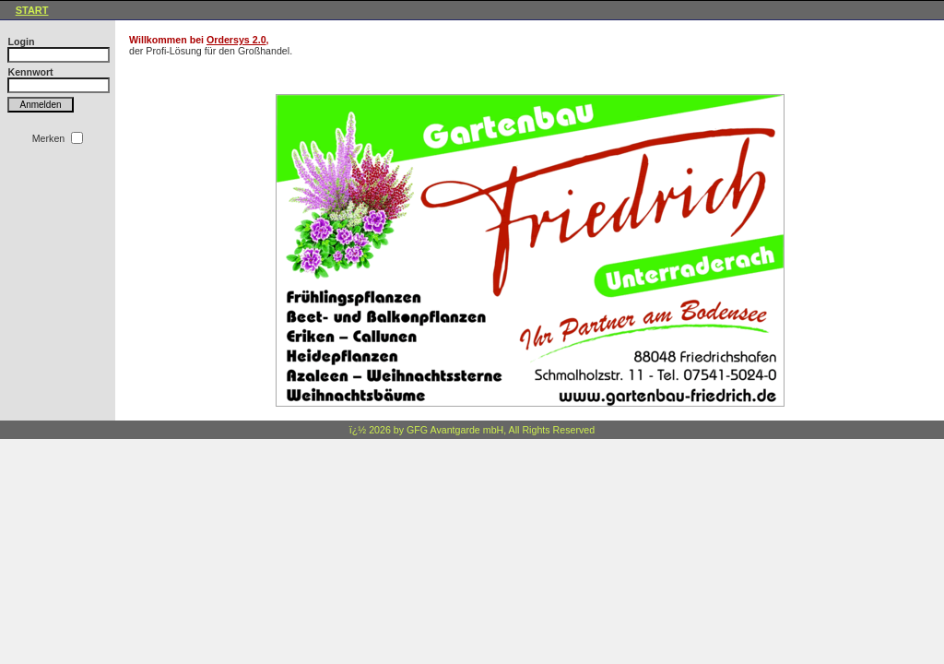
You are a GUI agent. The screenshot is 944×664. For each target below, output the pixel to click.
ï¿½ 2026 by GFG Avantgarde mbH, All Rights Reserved (472, 429)
